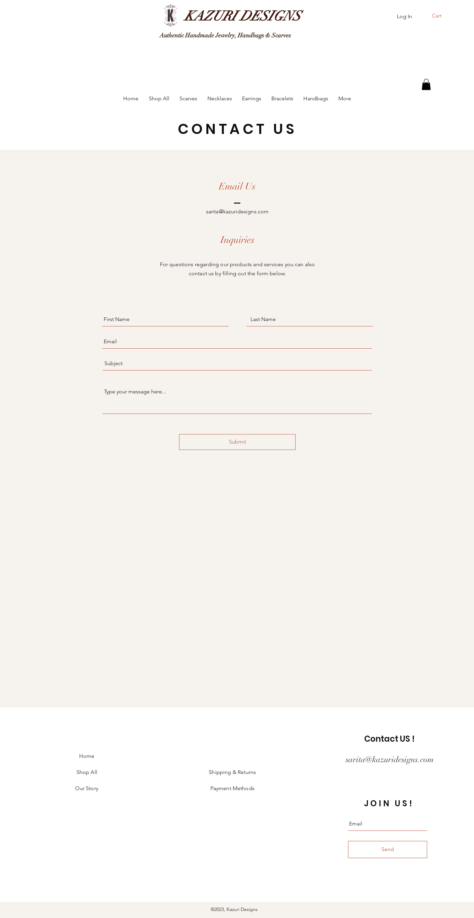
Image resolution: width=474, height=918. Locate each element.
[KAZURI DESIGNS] (242, 16)
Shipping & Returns (232, 772)
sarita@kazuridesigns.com (237, 211)
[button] (441, 16)
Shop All (86, 772)
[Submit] (237, 442)
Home (87, 756)
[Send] (387, 849)
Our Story (86, 788)
